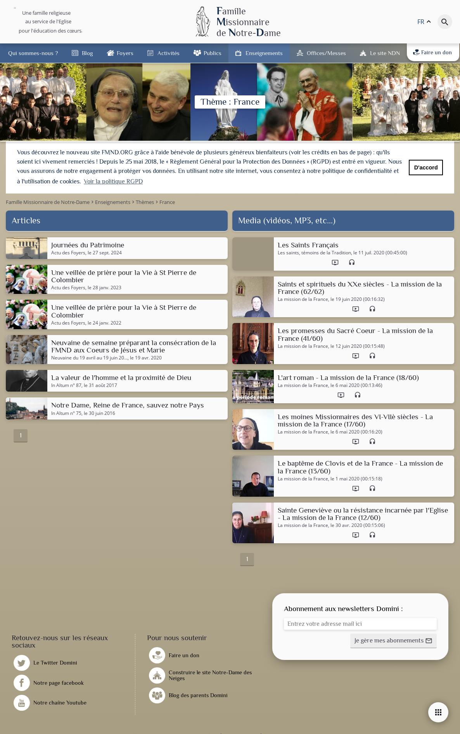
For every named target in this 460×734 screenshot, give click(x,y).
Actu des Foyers (68, 252)
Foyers (125, 53)
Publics (212, 53)
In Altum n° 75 (66, 412)
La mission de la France (303, 299)
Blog (87, 53)
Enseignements (264, 53)
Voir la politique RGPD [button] (113, 181)
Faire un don (432, 52)
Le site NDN (385, 53)
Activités (168, 53)
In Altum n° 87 (66, 385)
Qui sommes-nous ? (33, 53)
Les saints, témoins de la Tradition (314, 252)
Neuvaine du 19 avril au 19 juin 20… (89, 357)
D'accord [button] (426, 167)
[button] (393, 640)
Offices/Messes (326, 53)
